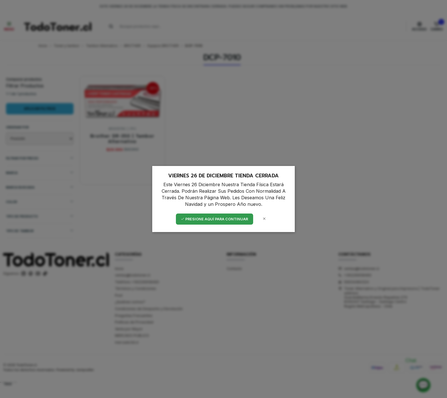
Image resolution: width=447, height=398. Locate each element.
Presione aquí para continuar (214, 219)
